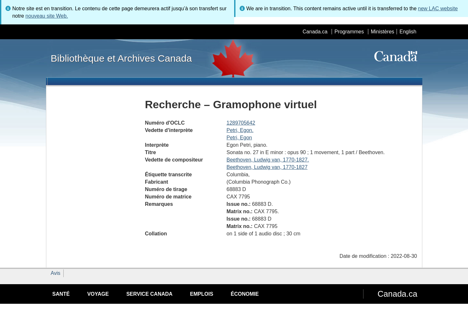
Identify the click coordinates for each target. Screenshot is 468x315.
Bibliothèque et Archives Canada (121, 58)
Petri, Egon (239, 137)
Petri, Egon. (239, 130)
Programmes (349, 31)
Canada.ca (315, 31)
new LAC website (438, 8)
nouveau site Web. (46, 16)
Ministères (382, 31)
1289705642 (240, 123)
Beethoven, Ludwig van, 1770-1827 (266, 167)
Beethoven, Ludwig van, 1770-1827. (267, 159)
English (407, 31)
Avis (55, 273)
